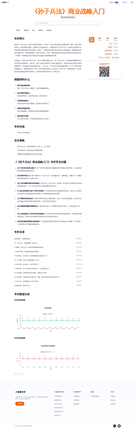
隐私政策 (113, 404)
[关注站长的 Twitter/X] (114, 425)
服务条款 (113, 400)
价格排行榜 (57, 415)
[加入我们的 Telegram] (119, 425)
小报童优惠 (76, 400)
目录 (33, 30)
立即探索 (19, 403)
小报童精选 (76, 404)
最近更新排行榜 (58, 411)
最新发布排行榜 (58, 408)
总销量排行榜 (58, 400)
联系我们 (113, 396)
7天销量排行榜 (58, 396)
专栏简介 (18, 30)
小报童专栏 (20, 392)
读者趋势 (40, 30)
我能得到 (26, 30)
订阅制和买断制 (95, 396)
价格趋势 (48, 30)
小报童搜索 (76, 396)
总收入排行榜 (58, 404)
